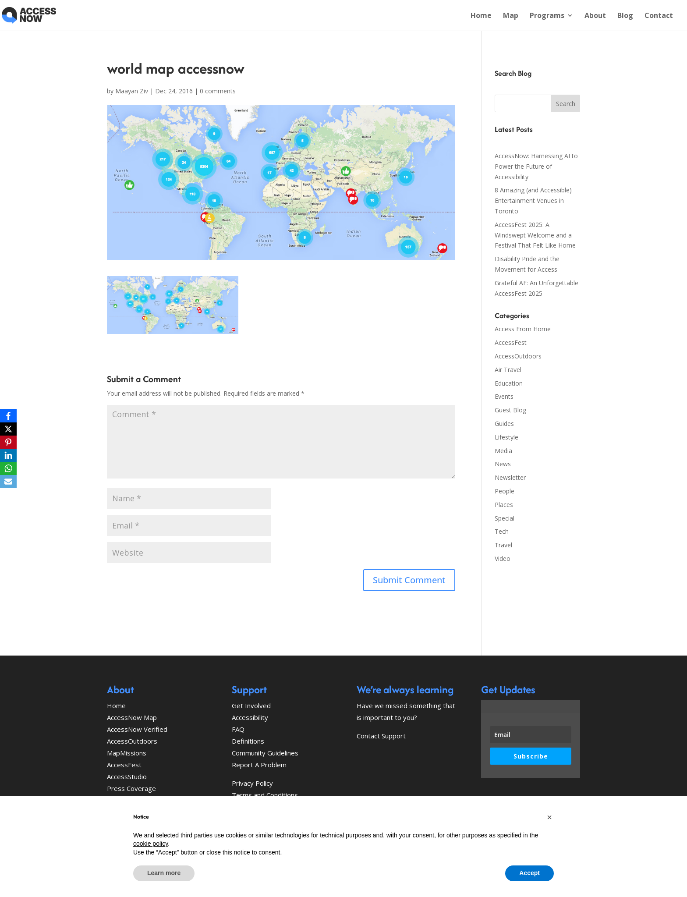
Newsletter (510, 477)
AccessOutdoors (518, 356)
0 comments (218, 91)
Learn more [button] (164, 872)
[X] (8, 429)
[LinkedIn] (8, 455)
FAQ (238, 729)
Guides (504, 423)
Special (504, 518)
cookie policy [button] (150, 843)
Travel (503, 545)
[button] (549, 817)
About (595, 16)
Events (504, 396)
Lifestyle (506, 437)
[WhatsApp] (8, 468)
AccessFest (511, 342)
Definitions (248, 741)
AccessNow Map (132, 717)
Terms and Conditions (265, 795)
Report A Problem (259, 764)
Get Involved (251, 705)
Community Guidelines (265, 752)
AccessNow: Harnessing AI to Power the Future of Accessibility (536, 166)
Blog (625, 16)
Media (503, 451)
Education (509, 383)
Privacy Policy (252, 783)
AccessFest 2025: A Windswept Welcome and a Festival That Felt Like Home (535, 235)
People (504, 491)
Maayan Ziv (131, 91)
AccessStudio (127, 776)
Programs (547, 16)
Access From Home (523, 329)
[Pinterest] (8, 442)
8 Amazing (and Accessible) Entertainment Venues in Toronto (533, 200)
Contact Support (381, 735)
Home (481, 16)
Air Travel (508, 369)
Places (504, 504)
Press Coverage (131, 788)
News (503, 464)
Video (502, 558)
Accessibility (250, 717)
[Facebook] (8, 415)
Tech (502, 531)
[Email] (8, 481)
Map (510, 16)
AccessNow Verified (137, 729)
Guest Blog (510, 410)
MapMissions (126, 752)
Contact (659, 16)
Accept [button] (529, 872)
